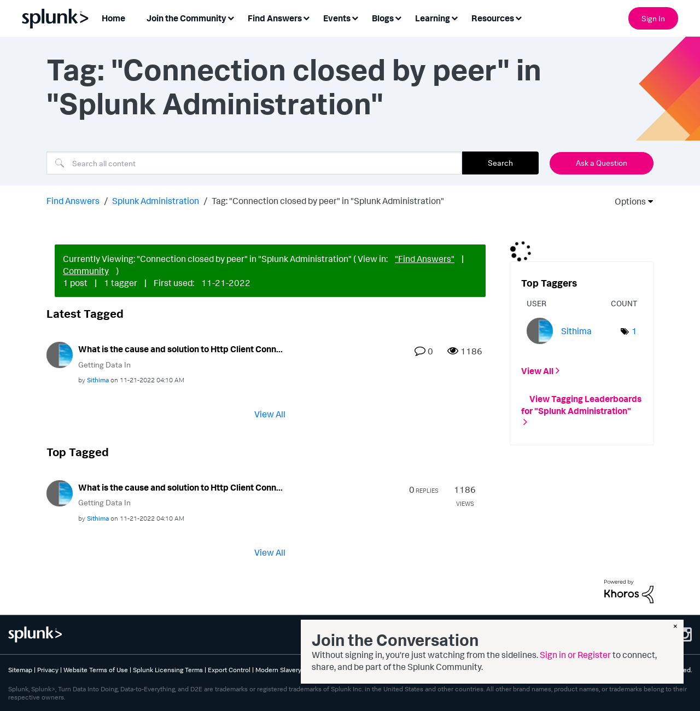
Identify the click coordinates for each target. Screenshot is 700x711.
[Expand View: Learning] (454, 17)
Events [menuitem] (337, 18)
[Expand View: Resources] (518, 17)
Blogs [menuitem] (383, 18)
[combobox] (254, 162)
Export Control (229, 670)
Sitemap (20, 670)
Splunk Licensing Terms (168, 670)
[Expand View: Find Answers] (306, 17)
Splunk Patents (361, 670)
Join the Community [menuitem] (186, 18)
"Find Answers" (424, 258)
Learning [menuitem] (432, 18)
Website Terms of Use (95, 670)
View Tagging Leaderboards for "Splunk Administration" (581, 404)
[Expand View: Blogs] (398, 17)
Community (86, 270)
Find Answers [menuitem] (275, 18)
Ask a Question (601, 162)
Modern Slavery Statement (294, 670)
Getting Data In (104, 364)
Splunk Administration (155, 200)
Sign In (653, 18)
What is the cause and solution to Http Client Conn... (180, 348)
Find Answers (73, 200)
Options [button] (627, 201)
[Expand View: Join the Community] (230, 17)
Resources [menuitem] (492, 18)
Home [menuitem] (113, 18)
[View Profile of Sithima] (98, 380)
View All (269, 414)
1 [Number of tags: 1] (634, 330)
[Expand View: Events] (354, 17)
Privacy (48, 670)
